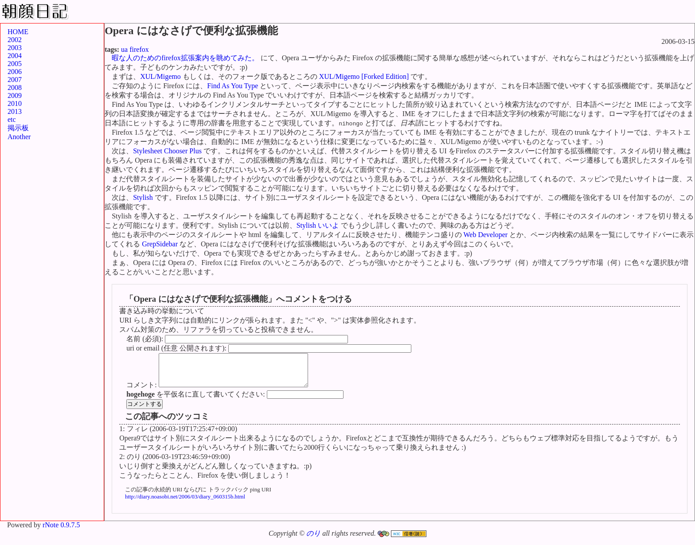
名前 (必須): (145, 339)
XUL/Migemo (160, 76)
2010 (15, 103)
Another (19, 136)
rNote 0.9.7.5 (61, 531)
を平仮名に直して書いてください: (196, 401)
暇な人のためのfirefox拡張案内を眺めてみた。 (185, 58)
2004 (15, 55)
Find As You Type (232, 86)
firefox (139, 49)
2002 (15, 39)
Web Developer (486, 234)
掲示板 (18, 128)
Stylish (142, 197)
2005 (15, 63)
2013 (15, 111)
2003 (15, 47)
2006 (15, 71)
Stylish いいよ (318, 225)
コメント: (142, 391)
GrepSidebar (160, 244)
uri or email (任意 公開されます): (177, 348)
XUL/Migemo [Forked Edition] (364, 76)
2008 (15, 87)
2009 (15, 95)
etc (12, 119)
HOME (18, 31)
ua (124, 49)
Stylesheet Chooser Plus (167, 151)
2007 (15, 79)
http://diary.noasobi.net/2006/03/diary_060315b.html (185, 503)
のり (313, 540)
